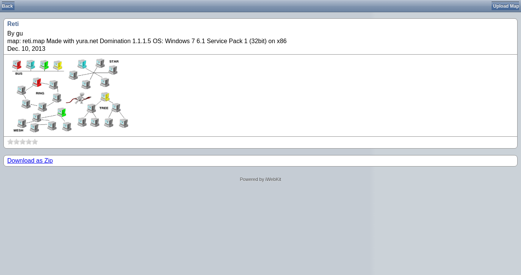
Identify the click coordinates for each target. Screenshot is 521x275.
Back (7, 6)
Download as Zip (30, 160)
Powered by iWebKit (260, 179)
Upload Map (506, 6)
